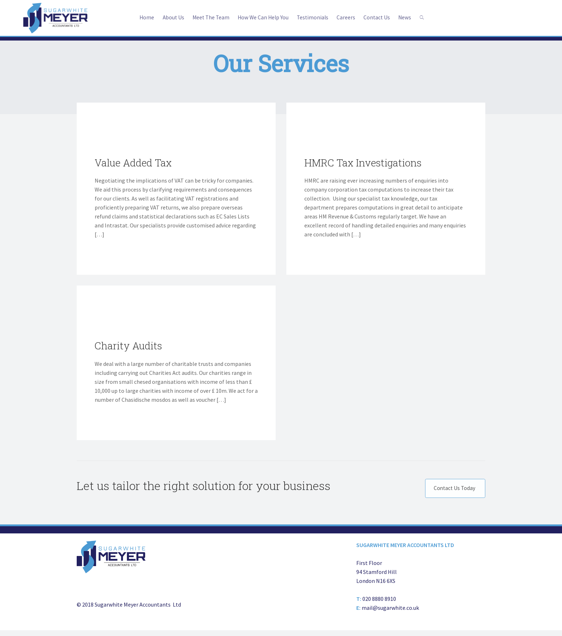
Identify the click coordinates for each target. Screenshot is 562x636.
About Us (170, 17)
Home (142, 17)
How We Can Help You (263, 17)
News (408, 17)
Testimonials (313, 17)
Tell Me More (110, 254)
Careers (348, 17)
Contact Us (379, 17)
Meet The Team (209, 17)
